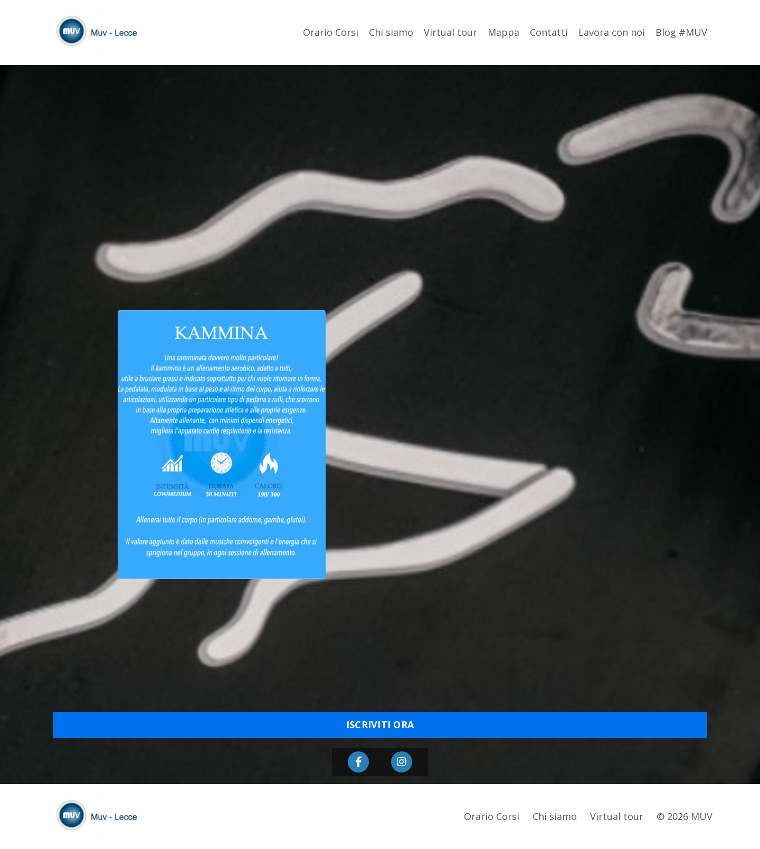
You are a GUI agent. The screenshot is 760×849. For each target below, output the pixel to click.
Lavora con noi (611, 32)
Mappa (503, 32)
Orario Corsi (330, 32)
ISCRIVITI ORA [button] (380, 724)
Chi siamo (391, 32)
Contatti (549, 32)
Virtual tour (450, 32)
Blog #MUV (681, 32)
